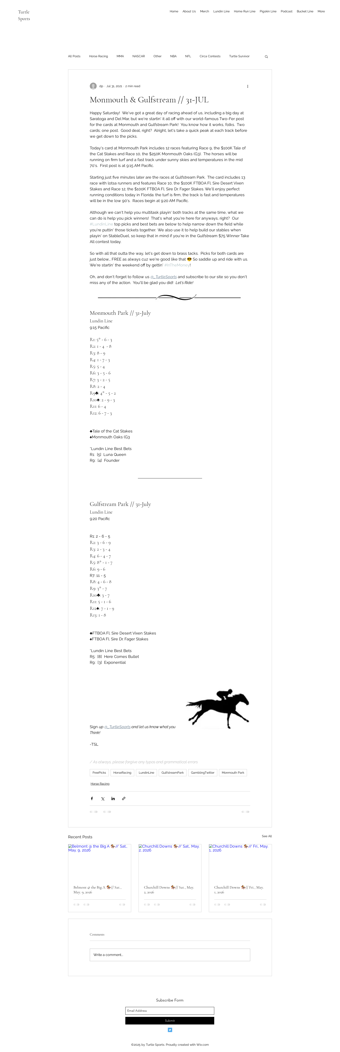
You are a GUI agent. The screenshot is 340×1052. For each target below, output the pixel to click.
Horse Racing (98, 56)
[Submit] (169, 1020)
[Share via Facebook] (92, 798)
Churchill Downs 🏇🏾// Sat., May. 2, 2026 (169, 889)
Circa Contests (210, 56)
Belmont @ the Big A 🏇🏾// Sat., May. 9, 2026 (97, 889)
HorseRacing (122, 772)
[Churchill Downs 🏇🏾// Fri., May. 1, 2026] (240, 861)
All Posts (74, 56)
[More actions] (247, 86)
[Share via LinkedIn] (113, 798)
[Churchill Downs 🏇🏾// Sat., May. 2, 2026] (170, 861)
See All (267, 836)
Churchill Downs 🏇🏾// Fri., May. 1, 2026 (239, 889)
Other (158, 56)
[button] (266, 56)
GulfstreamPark (173, 772)
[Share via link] (124, 798)
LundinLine (146, 772)
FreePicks (99, 772)
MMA (120, 56)
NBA (173, 56)
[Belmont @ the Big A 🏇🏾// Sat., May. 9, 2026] (99, 861)
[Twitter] (170, 1030)
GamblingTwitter (202, 772)
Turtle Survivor (239, 56)
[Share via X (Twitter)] (102, 798)
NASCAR (138, 56)
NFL (188, 56)
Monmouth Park (233, 772)
